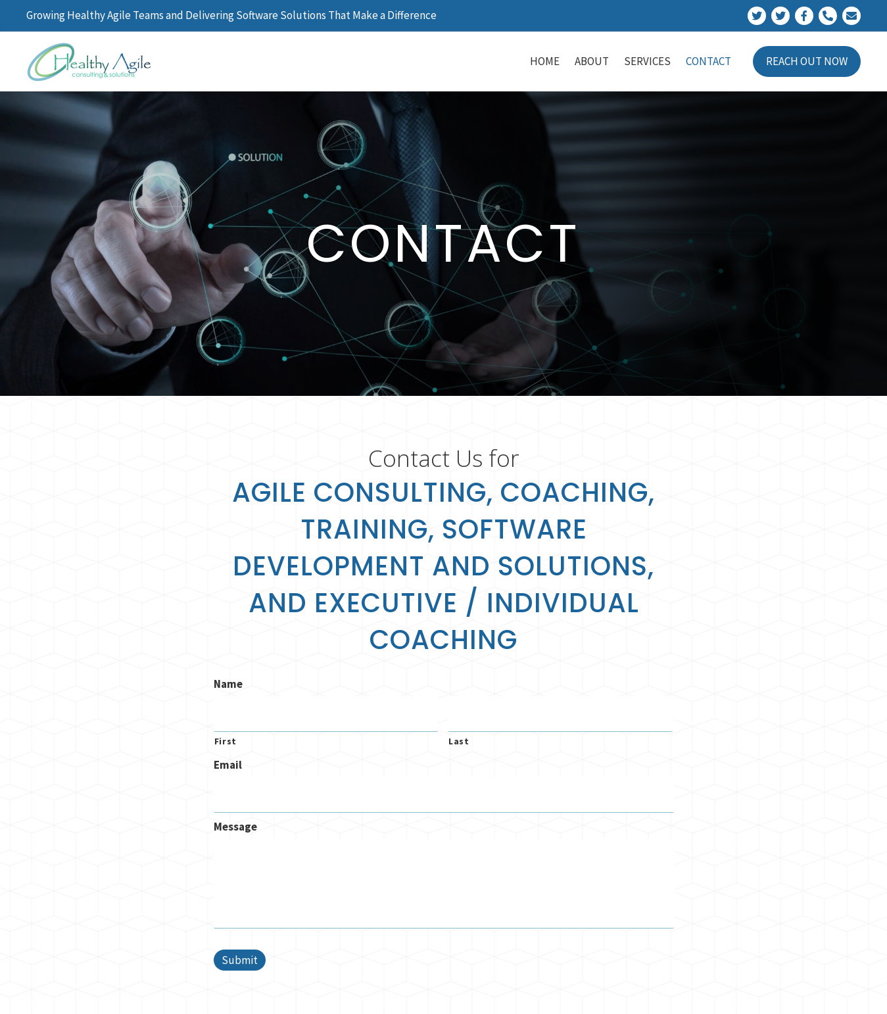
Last (458, 738)
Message (235, 820)
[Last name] (560, 712)
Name (228, 684)
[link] (544, 61)
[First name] (326, 712)
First (225, 738)
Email (228, 761)
